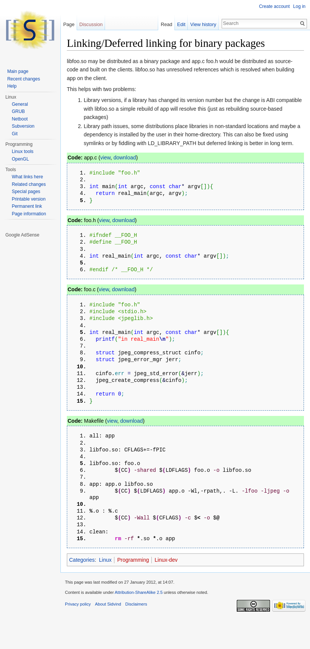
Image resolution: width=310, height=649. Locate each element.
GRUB (18, 111)
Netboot (20, 119)
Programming (133, 591)
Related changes (29, 184)
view (105, 158)
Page (68, 24)
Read (167, 24)
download (124, 158)
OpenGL (20, 159)
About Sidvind (108, 635)
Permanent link (27, 206)
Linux (105, 591)
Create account (274, 6)
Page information (29, 213)
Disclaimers (136, 635)
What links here (27, 176)
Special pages (26, 191)
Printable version (28, 199)
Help (12, 86)
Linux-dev (165, 591)
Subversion (23, 126)
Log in (299, 6)
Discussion (91, 24)
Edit (181, 24)
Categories (82, 591)
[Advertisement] (30, 352)
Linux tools (22, 151)
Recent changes (23, 79)
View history (203, 24)
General (20, 104)
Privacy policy (78, 635)
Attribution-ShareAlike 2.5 (139, 623)
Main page (17, 71)
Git (14, 133)
